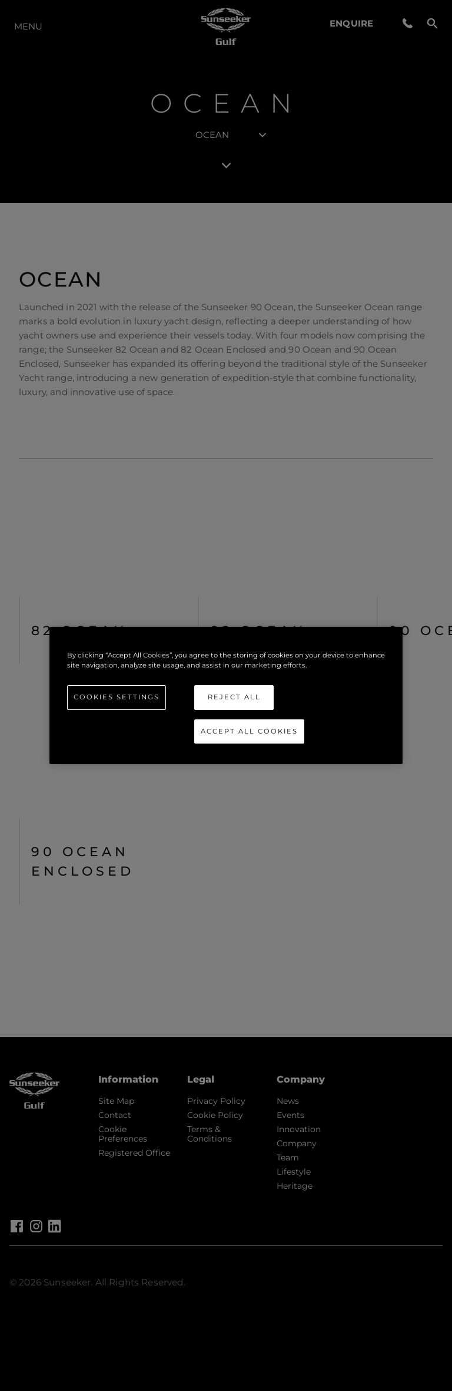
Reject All (234, 697)
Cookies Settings (116, 697)
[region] (226, 696)
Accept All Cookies (249, 731)
